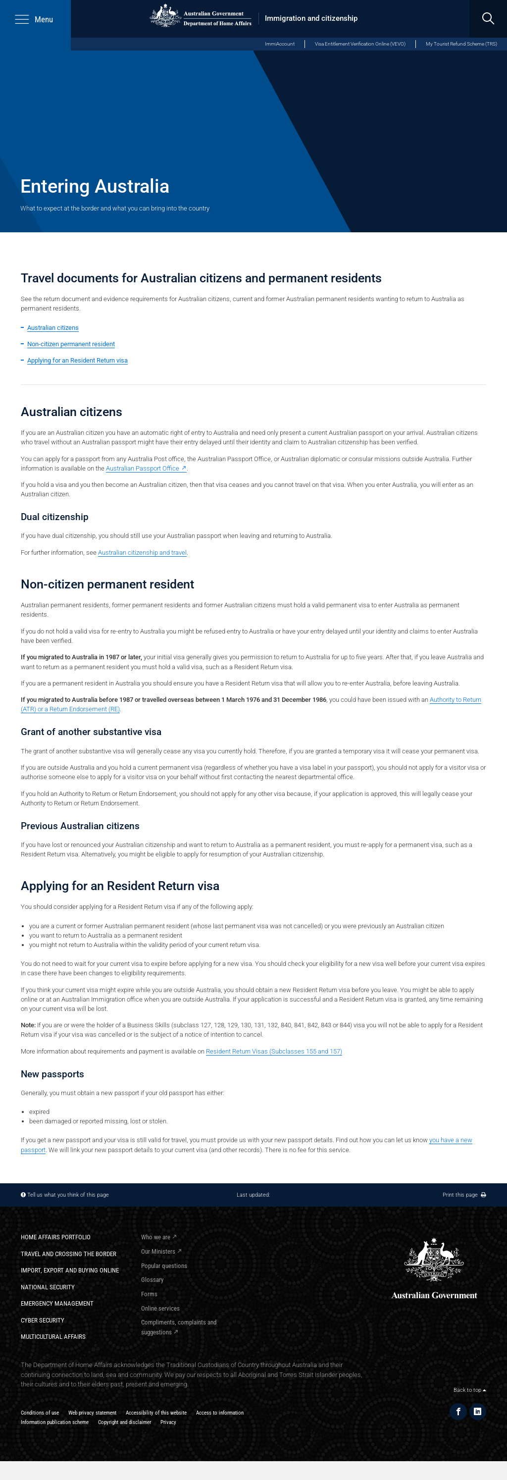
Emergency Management (57, 1303)
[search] (488, 19)
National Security (48, 1287)
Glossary (152, 1279)
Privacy (168, 1422)
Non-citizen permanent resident (71, 344)
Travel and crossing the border (68, 1254)
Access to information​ (220, 1412)
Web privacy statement (92, 1412)
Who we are (155, 1237)
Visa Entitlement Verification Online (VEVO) (360, 44)
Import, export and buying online (70, 1270)
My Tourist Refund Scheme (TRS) (461, 44)
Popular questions (164, 1265)
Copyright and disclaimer (124, 1422)
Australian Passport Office (142, 468)
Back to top (470, 1389)
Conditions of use (40, 1412)
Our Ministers (158, 1251)
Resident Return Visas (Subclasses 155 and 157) (274, 1051)
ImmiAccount (280, 44)
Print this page (464, 1194)
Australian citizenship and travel (142, 552)
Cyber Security (42, 1320)
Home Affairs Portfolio (56, 1237)
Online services (160, 1308)
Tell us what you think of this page (68, 1194)
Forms (149, 1294)
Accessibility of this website (156, 1412)
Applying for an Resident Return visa (77, 360)
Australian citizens (53, 327)
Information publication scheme (55, 1422)
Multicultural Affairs (53, 1336)
